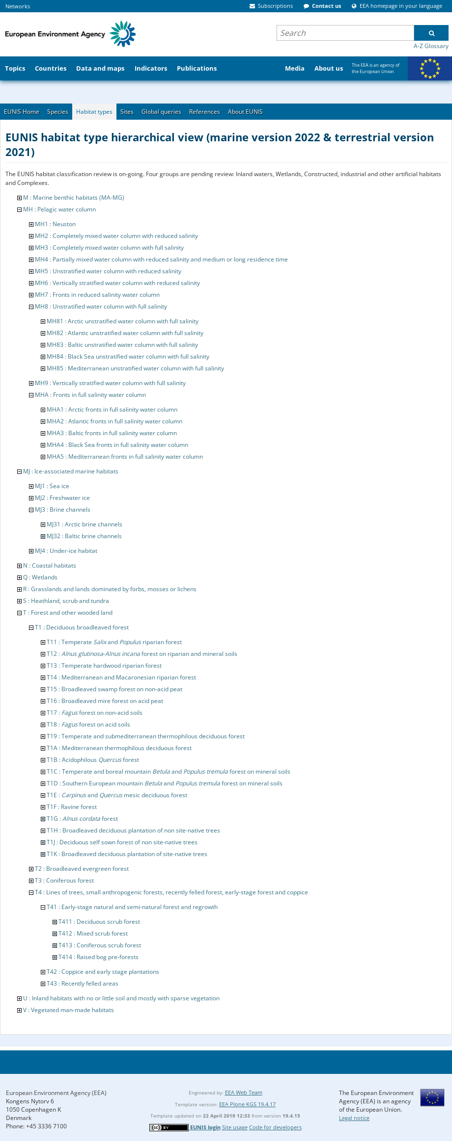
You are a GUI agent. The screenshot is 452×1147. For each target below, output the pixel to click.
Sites (127, 111)
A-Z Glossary (431, 46)
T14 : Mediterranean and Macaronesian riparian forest (121, 677)
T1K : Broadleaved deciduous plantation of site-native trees (127, 854)
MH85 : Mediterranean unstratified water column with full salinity (135, 368)
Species (57, 111)
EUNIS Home (21, 111)
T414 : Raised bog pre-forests (98, 957)
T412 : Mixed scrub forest (93, 933)
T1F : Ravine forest (72, 807)
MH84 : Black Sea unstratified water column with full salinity (128, 356)
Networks (17, 6)
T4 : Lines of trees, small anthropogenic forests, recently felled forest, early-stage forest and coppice (171, 892)
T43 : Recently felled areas (82, 983)
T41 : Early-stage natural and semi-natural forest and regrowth (132, 907)
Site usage (235, 1127)
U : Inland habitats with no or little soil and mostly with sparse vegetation (121, 998)
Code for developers (275, 1127)
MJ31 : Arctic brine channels (84, 524)
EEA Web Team (243, 1092)
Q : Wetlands (40, 577)
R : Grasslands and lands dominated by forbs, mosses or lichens (110, 589)
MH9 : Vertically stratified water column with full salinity (110, 383)
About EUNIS (245, 111)
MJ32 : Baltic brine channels (84, 536)
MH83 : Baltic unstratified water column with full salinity (122, 344)
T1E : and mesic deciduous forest (117, 795)
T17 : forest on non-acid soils (94, 712)
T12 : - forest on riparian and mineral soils (142, 654)
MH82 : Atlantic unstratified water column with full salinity (125, 333)
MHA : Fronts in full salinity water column (90, 395)
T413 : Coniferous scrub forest (99, 945)
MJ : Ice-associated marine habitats (70, 471)
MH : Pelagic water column (59, 209)
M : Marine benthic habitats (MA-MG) (73, 197)
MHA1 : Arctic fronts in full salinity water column (112, 409)
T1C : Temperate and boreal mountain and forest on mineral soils (168, 771)
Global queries (161, 111)
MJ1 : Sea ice (52, 486)
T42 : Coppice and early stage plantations (103, 971)
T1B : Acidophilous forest (93, 760)
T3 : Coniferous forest (64, 880)
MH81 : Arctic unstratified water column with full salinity (122, 321)
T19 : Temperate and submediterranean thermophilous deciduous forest (146, 736)
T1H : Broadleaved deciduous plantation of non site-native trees (133, 830)
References (204, 111)
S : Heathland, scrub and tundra (66, 601)
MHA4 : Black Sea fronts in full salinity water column (117, 445)
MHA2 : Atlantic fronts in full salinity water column (114, 421)
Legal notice (354, 1117)
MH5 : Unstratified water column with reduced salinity (108, 271)
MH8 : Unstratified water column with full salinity (101, 306)
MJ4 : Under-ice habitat (66, 551)
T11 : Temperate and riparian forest (114, 642)
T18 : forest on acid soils (88, 724)
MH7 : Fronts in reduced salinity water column (97, 294)
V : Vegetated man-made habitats (68, 1010)
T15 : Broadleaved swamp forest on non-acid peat (114, 689)
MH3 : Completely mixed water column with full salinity (109, 247)
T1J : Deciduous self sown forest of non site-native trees (122, 842)
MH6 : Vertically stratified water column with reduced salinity (117, 283)
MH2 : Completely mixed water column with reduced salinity (116, 236)
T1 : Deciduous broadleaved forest (82, 627)
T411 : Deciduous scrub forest (99, 921)
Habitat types (94, 111)
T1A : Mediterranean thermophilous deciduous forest (119, 748)
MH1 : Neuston (55, 224)
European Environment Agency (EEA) (56, 1093)
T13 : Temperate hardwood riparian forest (104, 665)
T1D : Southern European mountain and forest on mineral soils (164, 783)
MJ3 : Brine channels (62, 509)
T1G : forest (82, 818)
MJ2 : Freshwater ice (62, 498)
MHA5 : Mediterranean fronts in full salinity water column (125, 456)
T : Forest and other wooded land (68, 612)
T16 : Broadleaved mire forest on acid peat (105, 701)
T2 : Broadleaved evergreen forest (82, 868)
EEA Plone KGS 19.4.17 (247, 1104)
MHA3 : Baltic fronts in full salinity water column (112, 433)
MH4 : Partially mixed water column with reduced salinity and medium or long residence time (161, 259)
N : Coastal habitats (49, 565)
